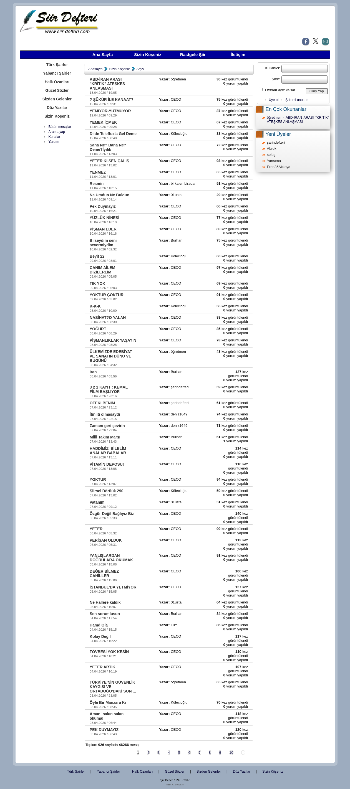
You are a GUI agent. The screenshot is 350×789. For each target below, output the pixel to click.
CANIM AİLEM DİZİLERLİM (102, 269)
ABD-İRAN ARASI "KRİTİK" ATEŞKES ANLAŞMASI (107, 83)
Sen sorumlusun (105, 614)
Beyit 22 (97, 256)
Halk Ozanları (57, 82)
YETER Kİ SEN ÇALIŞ (109, 161)
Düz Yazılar (57, 107)
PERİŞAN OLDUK (106, 540)
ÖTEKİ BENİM (102, 403)
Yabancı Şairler (57, 73)
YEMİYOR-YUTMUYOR (110, 111)
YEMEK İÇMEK (103, 122)
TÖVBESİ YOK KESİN (109, 652)
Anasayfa (95, 69)
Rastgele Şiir (193, 54)
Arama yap (56, 132)
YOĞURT (98, 329)
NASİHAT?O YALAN (108, 317)
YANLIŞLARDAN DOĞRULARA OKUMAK (111, 557)
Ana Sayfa (102, 54)
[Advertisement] (57, 231)
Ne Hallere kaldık (105, 602)
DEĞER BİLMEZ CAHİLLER (104, 573)
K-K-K (95, 306)
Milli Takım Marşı (105, 437)
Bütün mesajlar (59, 127)
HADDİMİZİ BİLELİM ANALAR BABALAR (108, 450)
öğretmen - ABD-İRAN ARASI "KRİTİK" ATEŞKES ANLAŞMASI (298, 120)
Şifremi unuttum (297, 100)
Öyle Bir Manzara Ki (108, 702)
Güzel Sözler (57, 90)
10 (231, 753)
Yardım (53, 142)
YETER (96, 529)
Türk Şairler (57, 64)
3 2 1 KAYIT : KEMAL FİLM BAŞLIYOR (109, 389)
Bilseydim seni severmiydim (103, 242)
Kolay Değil (100, 636)
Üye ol (273, 100)
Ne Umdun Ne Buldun (109, 195)
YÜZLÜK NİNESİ (104, 217)
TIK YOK (97, 283)
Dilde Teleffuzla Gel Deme (113, 133)
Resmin (97, 183)
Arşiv (140, 69)
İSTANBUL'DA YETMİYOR (113, 587)
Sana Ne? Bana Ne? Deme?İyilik (108, 147)
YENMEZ (98, 172)
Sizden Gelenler (57, 99)
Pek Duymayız (103, 206)
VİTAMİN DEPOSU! (107, 464)
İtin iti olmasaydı (105, 414)
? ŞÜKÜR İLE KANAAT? (111, 99)
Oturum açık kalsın (280, 90)
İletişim (238, 54)
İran (93, 372)
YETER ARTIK (102, 667)
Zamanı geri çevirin (107, 425)
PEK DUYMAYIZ (104, 729)
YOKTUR (98, 479)
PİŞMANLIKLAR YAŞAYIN (113, 340)
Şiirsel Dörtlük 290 (106, 491)
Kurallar (54, 137)
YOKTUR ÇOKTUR (107, 295)
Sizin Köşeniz (147, 54)
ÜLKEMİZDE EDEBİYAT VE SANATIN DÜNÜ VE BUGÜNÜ (111, 356)
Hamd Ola (99, 625)
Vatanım (97, 502)
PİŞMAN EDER (103, 229)
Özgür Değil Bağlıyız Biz (112, 513)
